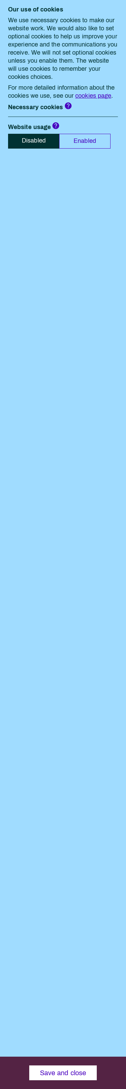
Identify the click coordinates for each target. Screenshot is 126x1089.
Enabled (85, 140)
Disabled (34, 140)
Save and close (63, 1073)
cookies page (93, 95)
